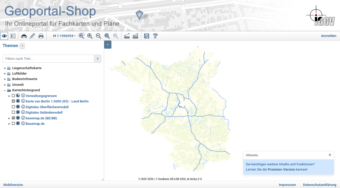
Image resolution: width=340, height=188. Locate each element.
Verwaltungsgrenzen (41, 96)
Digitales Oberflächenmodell (47, 107)
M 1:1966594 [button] (63, 36)
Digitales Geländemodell (44, 112)
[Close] (330, 155)
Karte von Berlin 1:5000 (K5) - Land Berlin (57, 101)
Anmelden (328, 36)
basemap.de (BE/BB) (41, 118)
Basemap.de (35, 124)
